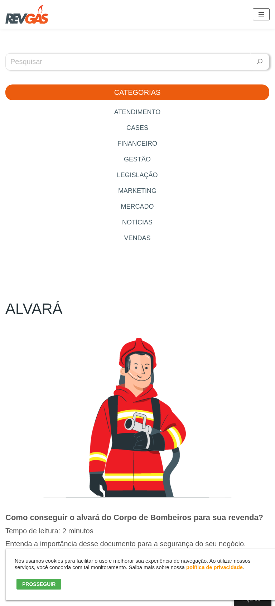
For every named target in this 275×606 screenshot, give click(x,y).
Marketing (137, 190)
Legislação (137, 175)
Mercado (137, 206)
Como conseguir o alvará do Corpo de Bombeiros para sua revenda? (134, 517)
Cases (137, 127)
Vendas (137, 238)
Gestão (137, 159)
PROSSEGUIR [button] (39, 584)
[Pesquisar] (259, 61)
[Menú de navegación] (261, 14)
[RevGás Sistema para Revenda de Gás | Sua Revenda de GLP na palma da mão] (26, 14)
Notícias (137, 222)
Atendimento (137, 112)
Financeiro (137, 143)
